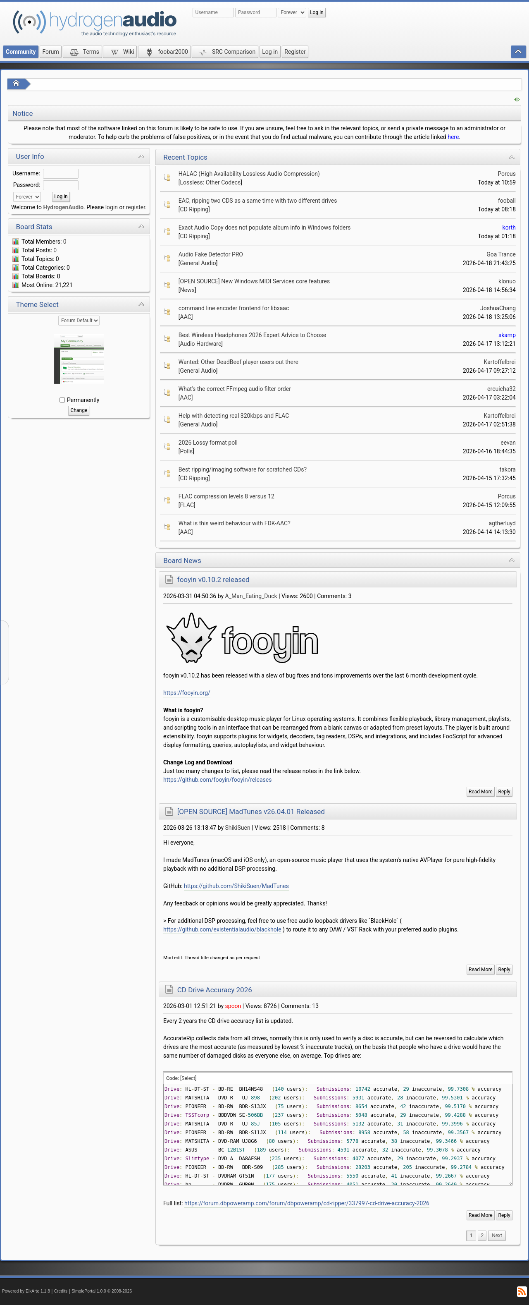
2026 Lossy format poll (208, 442)
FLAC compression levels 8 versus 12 (226, 496)
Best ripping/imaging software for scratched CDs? (243, 469)
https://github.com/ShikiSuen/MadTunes (236, 886)
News (187, 290)
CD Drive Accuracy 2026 (214, 990)
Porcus (507, 173)
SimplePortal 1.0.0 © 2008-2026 (101, 1291)
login (111, 207)
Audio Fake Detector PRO (211, 254)
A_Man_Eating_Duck (251, 596)
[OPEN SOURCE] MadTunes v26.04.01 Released (251, 811)
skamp (507, 335)
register (135, 207)
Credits (61, 1291)
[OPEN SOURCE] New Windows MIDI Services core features (254, 281)
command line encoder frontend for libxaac (234, 308)
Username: (26, 173)
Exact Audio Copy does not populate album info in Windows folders (265, 227)
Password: (26, 185)
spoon (233, 1006)
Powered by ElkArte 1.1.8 (26, 1291)
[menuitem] (497, 1236)
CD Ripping (194, 209)
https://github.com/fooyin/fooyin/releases (217, 779)
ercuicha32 (501, 389)
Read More (481, 792)
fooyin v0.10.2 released (213, 579)
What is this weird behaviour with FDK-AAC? (235, 523)
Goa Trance (501, 254)
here (453, 137)
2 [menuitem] (482, 1235)
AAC (185, 317)
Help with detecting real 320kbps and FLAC (234, 415)
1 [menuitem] (471, 1235)
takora (508, 469)
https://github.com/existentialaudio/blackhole (222, 929)
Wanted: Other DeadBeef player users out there (238, 362)
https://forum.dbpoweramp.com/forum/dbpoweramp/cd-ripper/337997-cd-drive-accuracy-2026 (306, 1203)
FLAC (187, 505)
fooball (507, 200)
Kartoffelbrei (500, 362)
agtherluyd (502, 523)
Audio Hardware (201, 343)
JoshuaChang (498, 308)
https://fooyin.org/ (186, 693)
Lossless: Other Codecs (210, 182)
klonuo (507, 281)
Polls (186, 451)
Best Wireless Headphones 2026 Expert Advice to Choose (252, 335)
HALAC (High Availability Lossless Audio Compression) (249, 173)
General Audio (198, 263)
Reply (504, 792)
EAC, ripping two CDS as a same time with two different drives (258, 200)
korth (509, 227)
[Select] (188, 1078)
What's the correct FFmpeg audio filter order (235, 389)
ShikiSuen (237, 827)
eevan (508, 442)
